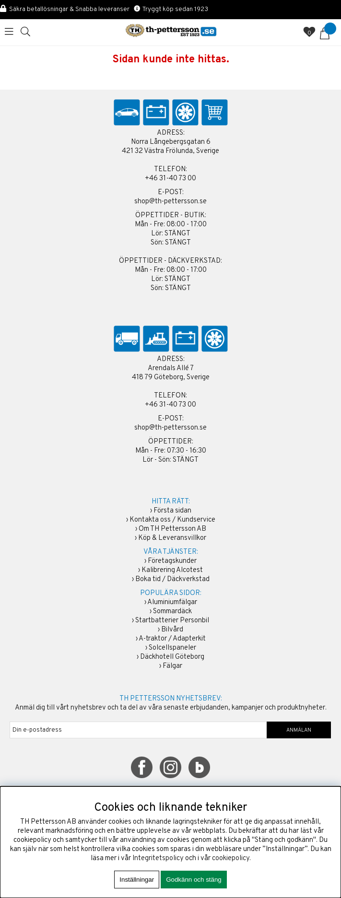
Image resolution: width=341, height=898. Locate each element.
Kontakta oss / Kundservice (172, 520)
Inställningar (136, 879)
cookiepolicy (230, 858)
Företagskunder (172, 561)
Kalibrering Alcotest (172, 570)
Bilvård (172, 629)
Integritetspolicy (158, 858)
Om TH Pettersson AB (172, 529)
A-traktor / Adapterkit (172, 638)
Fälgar (172, 666)
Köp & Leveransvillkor (172, 538)
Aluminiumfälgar (172, 602)
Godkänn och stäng (194, 879)
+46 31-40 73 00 (170, 178)
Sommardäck (172, 611)
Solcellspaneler (172, 648)
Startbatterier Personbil (172, 620)
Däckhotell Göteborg (172, 657)
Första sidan (172, 510)
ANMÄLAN (299, 730)
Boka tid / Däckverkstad (172, 579)
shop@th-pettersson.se (170, 201)
